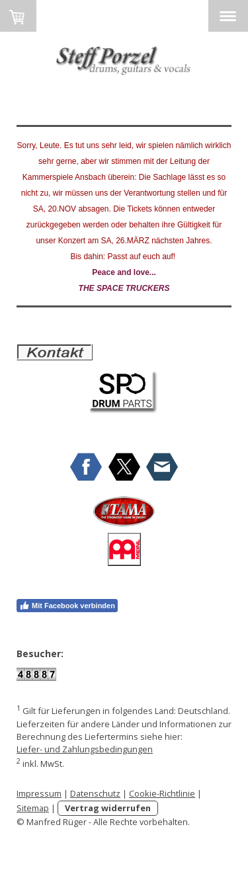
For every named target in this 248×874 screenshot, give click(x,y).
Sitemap (33, 808)
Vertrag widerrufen (108, 808)
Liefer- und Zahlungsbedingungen (85, 749)
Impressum (39, 793)
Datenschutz (95, 793)
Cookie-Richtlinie (162, 793)
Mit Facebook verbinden (67, 605)
